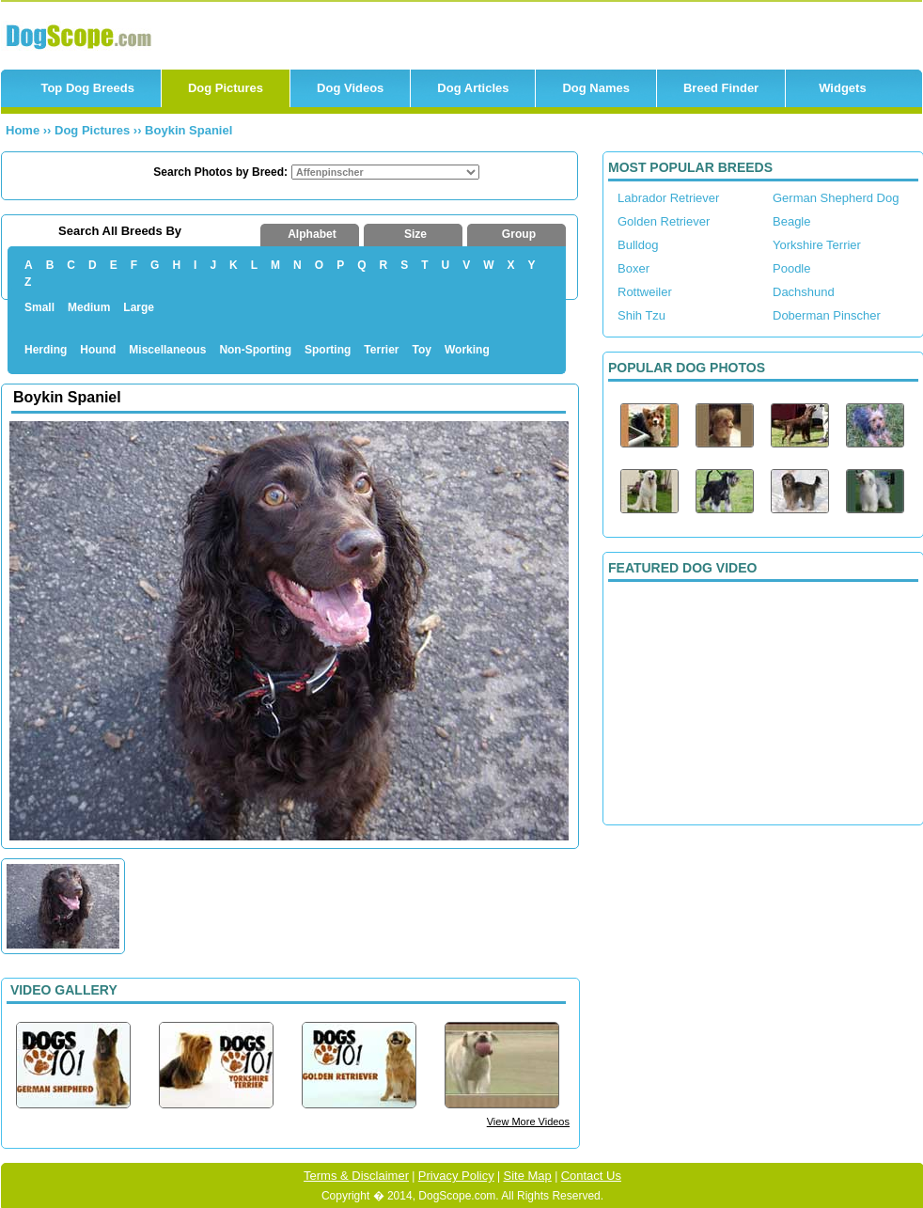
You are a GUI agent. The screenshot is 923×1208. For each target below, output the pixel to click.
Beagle (791, 221)
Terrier (381, 349)
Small (39, 307)
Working (467, 349)
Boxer (633, 268)
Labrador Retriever (668, 198)
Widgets (842, 88)
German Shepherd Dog (836, 198)
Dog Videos (350, 88)
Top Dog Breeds (86, 88)
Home (22, 130)
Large (138, 307)
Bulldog (638, 245)
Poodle (791, 268)
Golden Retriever (664, 221)
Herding (45, 349)
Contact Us (591, 1176)
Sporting (328, 349)
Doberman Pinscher (827, 315)
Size (415, 234)
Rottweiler (645, 292)
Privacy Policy (456, 1176)
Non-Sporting (255, 349)
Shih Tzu (641, 315)
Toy (422, 349)
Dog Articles (472, 88)
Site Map (528, 1176)
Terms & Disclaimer (356, 1176)
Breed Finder (721, 88)
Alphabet (312, 234)
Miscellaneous (167, 349)
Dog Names (596, 88)
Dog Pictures (225, 88)
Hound (98, 349)
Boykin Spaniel (188, 130)
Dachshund (804, 292)
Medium (89, 307)
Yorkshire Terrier (817, 245)
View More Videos (528, 1121)
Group (519, 234)
